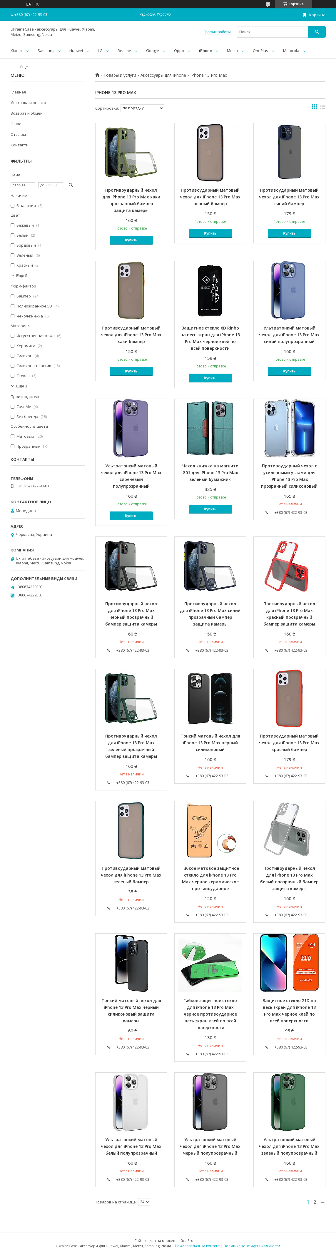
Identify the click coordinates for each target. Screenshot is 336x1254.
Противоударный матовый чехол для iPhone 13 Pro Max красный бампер (289, 742)
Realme (124, 50)
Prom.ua (195, 1240)
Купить (131, 240)
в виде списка (322, 108)
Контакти (20, 145)
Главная (18, 92)
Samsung (46, 50)
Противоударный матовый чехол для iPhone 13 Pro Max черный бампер (210, 196)
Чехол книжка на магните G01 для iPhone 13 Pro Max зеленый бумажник (210, 472)
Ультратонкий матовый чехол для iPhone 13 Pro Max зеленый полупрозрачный (289, 1146)
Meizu (232, 50)
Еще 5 (21, 275)
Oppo (179, 50)
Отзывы (18, 134)
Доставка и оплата (28, 102)
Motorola (291, 50)
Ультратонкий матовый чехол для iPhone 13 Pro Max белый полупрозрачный (131, 1146)
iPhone (205, 50)
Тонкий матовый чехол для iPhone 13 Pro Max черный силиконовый (210, 742)
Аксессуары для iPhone (163, 75)
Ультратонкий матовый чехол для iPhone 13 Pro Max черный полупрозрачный (210, 1146)
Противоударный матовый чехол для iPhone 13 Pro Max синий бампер (289, 196)
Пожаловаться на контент (197, 1245)
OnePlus (260, 50)
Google (152, 50)
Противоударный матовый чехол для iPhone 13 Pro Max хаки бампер (131, 334)
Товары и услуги (119, 75)
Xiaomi (17, 50)
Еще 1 (21, 386)
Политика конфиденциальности (252, 1245)
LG (100, 50)
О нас (16, 123)
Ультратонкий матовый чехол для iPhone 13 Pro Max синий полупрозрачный (289, 334)
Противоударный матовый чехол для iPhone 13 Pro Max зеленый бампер (131, 875)
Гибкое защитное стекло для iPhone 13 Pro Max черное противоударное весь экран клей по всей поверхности (210, 1014)
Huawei (76, 50)
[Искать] (317, 32)
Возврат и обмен (27, 113)
